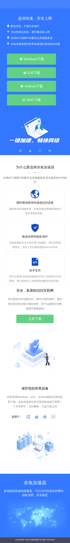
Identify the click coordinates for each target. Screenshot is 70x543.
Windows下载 (31, 59)
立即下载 (35, 319)
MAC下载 (31, 100)
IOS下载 (31, 73)
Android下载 (31, 86)
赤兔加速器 (34, 540)
